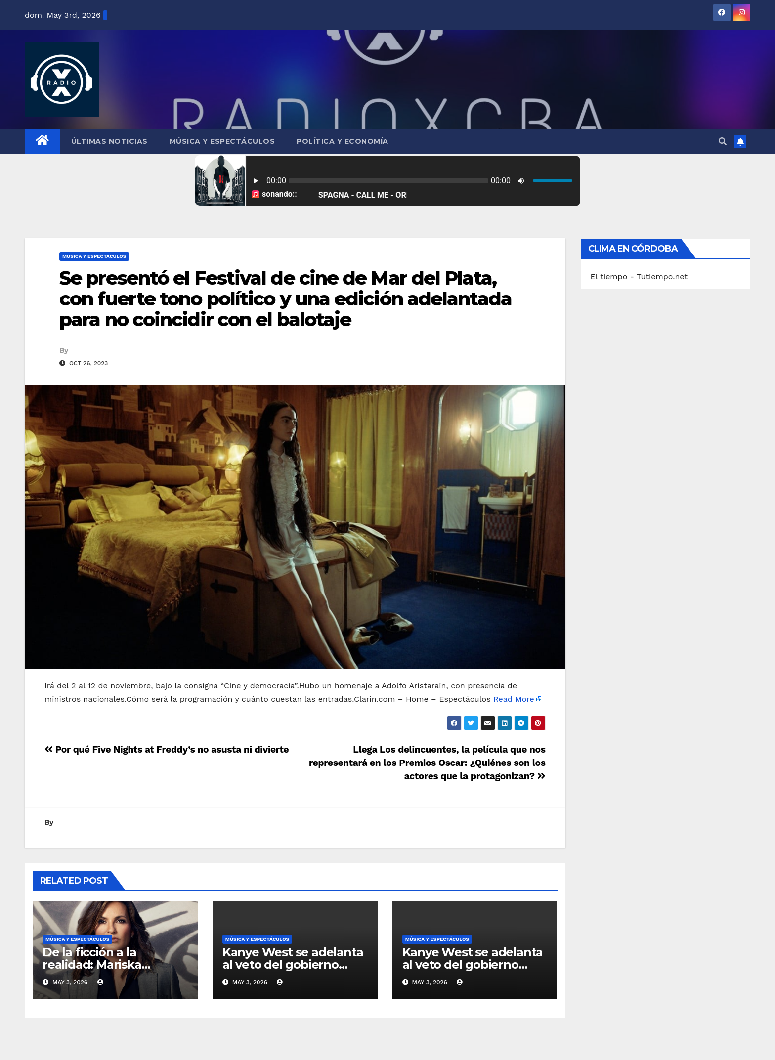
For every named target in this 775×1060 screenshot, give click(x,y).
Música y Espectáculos (222, 141)
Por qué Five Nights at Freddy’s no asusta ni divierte (166, 749)
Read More (513, 699)
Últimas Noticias (109, 141)
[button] (723, 141)
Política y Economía (342, 141)
